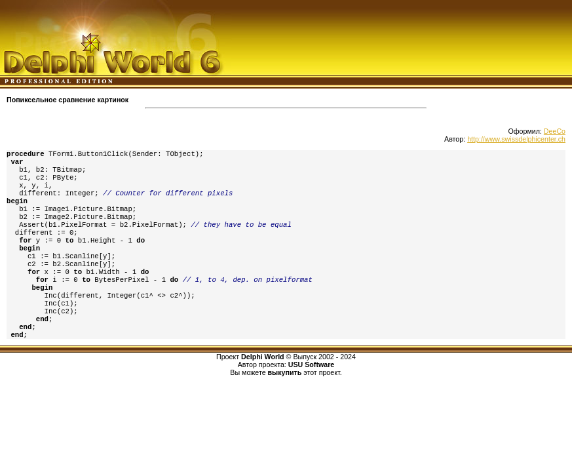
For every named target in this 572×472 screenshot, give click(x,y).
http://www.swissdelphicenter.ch (516, 139)
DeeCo (554, 131)
